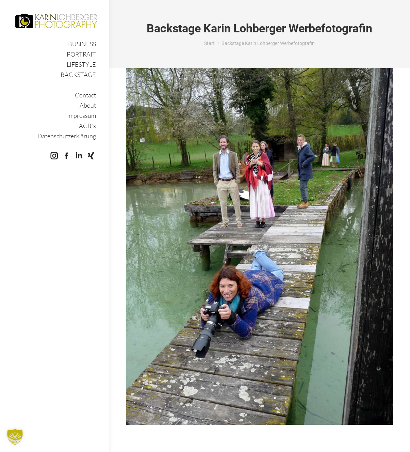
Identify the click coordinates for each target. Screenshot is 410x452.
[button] (15, 437)
